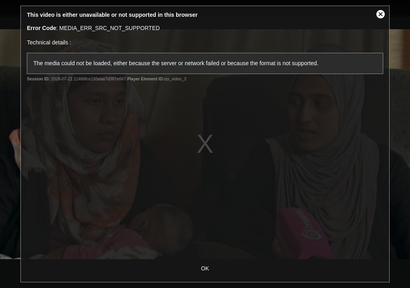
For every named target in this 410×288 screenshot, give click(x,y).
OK (205, 268)
